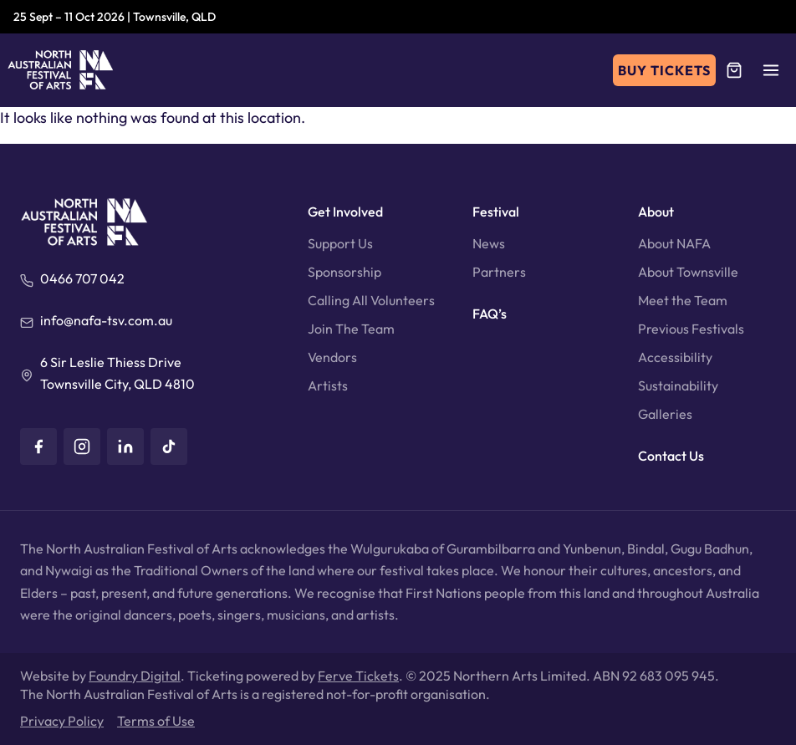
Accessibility (675, 357)
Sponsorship (344, 271)
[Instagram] (82, 446)
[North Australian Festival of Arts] (61, 70)
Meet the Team (682, 300)
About (656, 211)
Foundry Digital (135, 675)
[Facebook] (38, 446)
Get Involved (345, 211)
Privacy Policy (62, 720)
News (488, 243)
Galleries (665, 414)
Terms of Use (156, 720)
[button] (771, 70)
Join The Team (351, 328)
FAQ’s (489, 313)
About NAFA (674, 243)
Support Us (340, 243)
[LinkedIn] (125, 446)
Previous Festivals (691, 328)
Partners (499, 271)
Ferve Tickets (358, 675)
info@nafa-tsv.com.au (106, 320)
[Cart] (734, 70)
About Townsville (688, 271)
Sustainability (678, 385)
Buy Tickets (664, 70)
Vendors (332, 357)
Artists (328, 385)
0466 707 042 (82, 278)
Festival (495, 211)
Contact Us (671, 455)
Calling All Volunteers (371, 300)
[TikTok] (169, 446)
